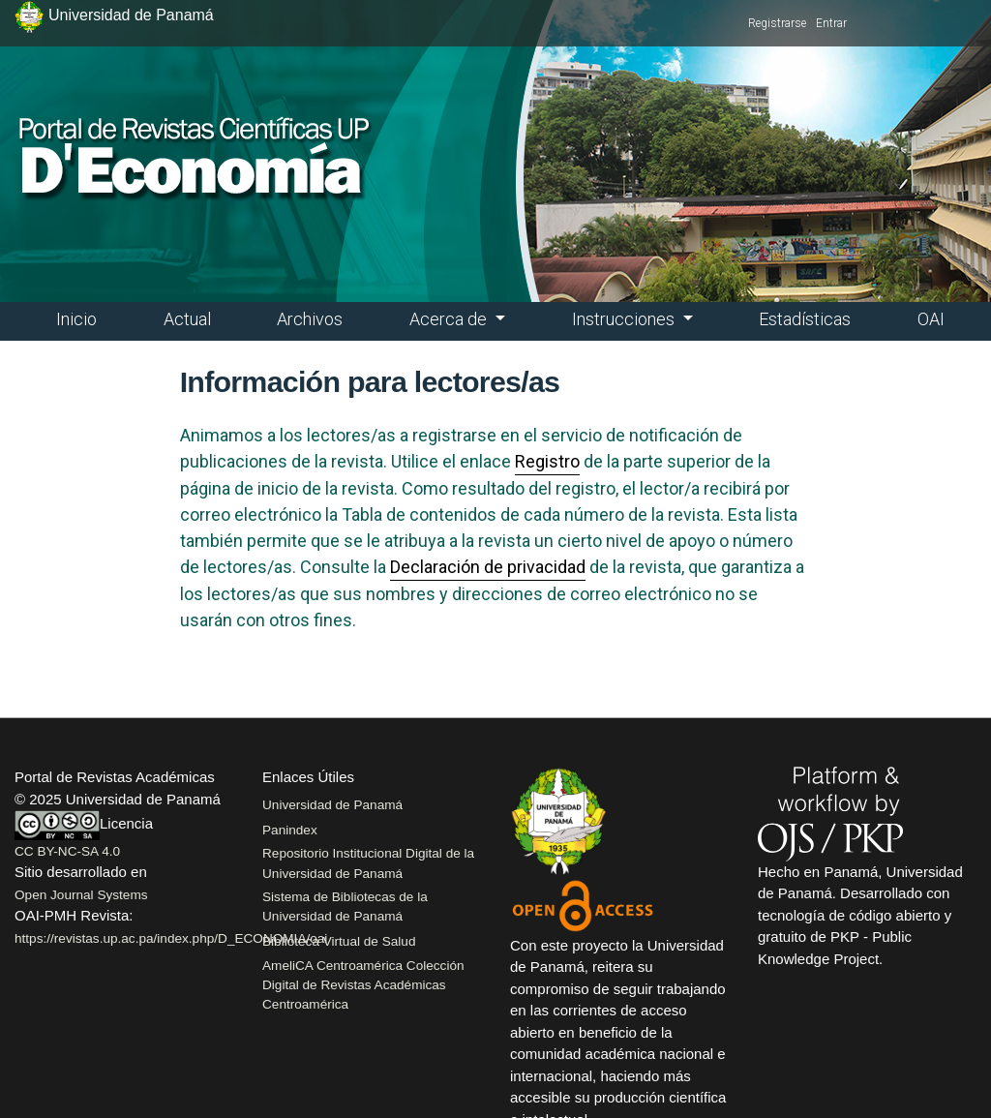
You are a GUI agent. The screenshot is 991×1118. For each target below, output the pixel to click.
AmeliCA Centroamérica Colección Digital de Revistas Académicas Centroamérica (363, 985)
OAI (931, 319)
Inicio (76, 319)
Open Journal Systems (81, 895)
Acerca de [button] (450, 319)
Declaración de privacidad (488, 567)
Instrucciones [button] (625, 319)
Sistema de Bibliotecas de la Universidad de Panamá (345, 906)
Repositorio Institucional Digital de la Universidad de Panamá (368, 863)
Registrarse (777, 23)
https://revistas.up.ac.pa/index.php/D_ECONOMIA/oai (171, 938)
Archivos (310, 319)
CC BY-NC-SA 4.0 (67, 851)
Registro (547, 461)
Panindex (289, 830)
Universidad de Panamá (332, 805)
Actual (187, 319)
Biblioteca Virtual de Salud (338, 941)
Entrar (831, 23)
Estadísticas (805, 319)
